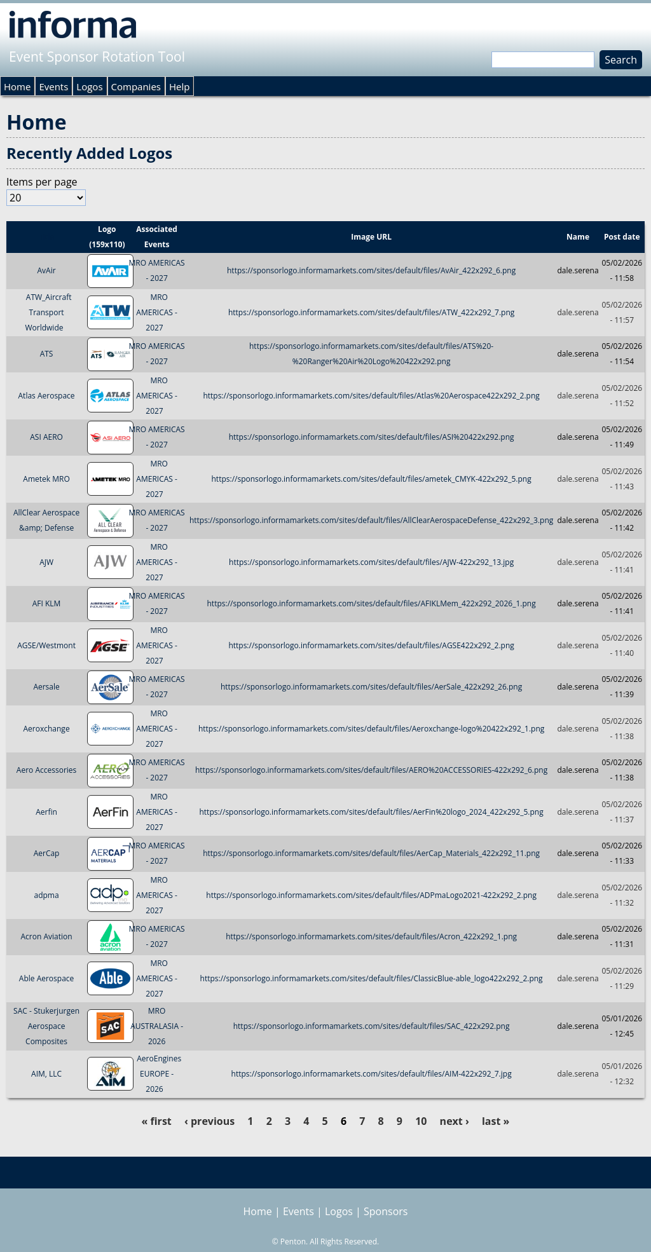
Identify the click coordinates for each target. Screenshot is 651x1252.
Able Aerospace (46, 978)
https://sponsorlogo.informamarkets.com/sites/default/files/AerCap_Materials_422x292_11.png (371, 853)
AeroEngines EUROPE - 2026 (159, 1073)
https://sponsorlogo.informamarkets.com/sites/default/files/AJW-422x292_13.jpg (371, 562)
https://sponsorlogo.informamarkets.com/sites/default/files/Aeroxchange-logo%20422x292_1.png (371, 728)
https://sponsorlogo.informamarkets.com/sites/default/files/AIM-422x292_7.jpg (371, 1073)
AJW (46, 562)
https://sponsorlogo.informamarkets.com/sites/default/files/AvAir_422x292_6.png (371, 270)
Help (179, 86)
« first (157, 1121)
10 (421, 1121)
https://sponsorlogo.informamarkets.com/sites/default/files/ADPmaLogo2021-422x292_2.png (371, 895)
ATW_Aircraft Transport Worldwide (48, 312)
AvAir (47, 270)
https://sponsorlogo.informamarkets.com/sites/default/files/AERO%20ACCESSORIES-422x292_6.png (371, 770)
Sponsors (386, 1211)
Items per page (42, 182)
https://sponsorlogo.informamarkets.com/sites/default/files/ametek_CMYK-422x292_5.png (371, 478)
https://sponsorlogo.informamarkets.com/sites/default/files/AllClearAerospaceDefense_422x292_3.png (371, 520)
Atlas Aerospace (46, 395)
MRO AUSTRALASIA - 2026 (156, 1026)
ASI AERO (46, 437)
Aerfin (46, 811)
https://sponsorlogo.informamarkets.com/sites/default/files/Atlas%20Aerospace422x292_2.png (371, 395)
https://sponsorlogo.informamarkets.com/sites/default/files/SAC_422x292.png (371, 1026)
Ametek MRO (46, 478)
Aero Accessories (46, 770)
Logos (89, 86)
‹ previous (209, 1121)
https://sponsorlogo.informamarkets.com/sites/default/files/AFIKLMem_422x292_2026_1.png (371, 603)
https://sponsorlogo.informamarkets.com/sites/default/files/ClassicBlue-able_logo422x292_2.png (371, 978)
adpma (46, 895)
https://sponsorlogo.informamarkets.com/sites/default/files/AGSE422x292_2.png (371, 645)
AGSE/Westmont (46, 645)
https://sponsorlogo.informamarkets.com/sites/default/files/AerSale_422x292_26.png (371, 686)
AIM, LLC (46, 1073)
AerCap (47, 853)
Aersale (46, 686)
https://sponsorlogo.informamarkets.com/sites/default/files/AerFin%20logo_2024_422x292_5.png (371, 811)
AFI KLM (46, 603)
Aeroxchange (47, 728)
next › (454, 1121)
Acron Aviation (46, 936)
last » (495, 1121)
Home (17, 86)
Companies (136, 86)
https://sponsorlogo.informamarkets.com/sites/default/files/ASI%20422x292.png (371, 437)
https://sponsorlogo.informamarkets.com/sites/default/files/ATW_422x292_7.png (371, 312)
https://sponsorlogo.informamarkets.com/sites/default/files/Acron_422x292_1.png (371, 936)
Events (53, 86)
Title (46, 236)
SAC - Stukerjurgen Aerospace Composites (46, 1026)
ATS (46, 353)
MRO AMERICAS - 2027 (156, 312)
